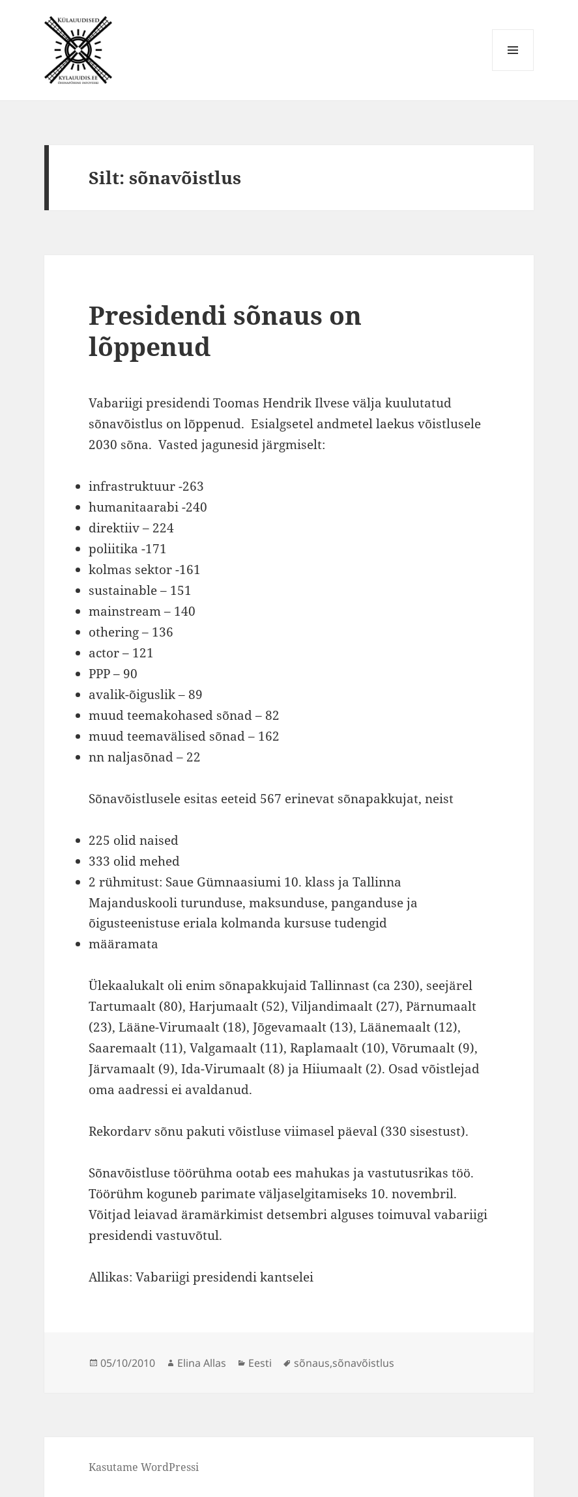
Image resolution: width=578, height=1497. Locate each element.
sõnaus (312, 1363)
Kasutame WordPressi (144, 1467)
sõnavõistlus (363, 1363)
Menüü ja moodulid (513, 70)
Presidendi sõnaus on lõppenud (225, 330)
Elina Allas (201, 1363)
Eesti (260, 1363)
